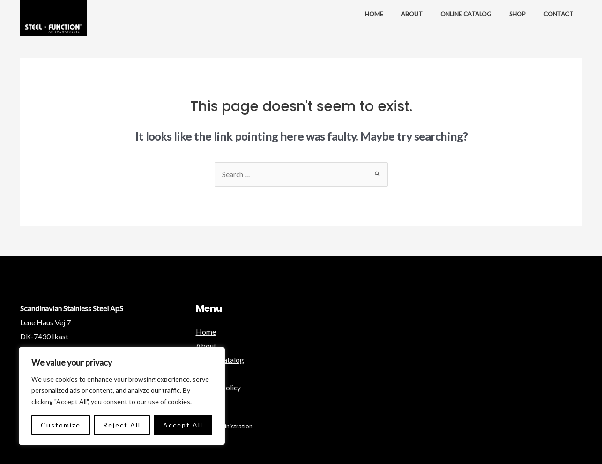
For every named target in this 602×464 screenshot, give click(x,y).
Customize (61, 425)
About (421, 14)
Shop (521, 14)
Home (387, 14)
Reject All (122, 425)
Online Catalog (472, 14)
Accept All (183, 425)
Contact (560, 14)
